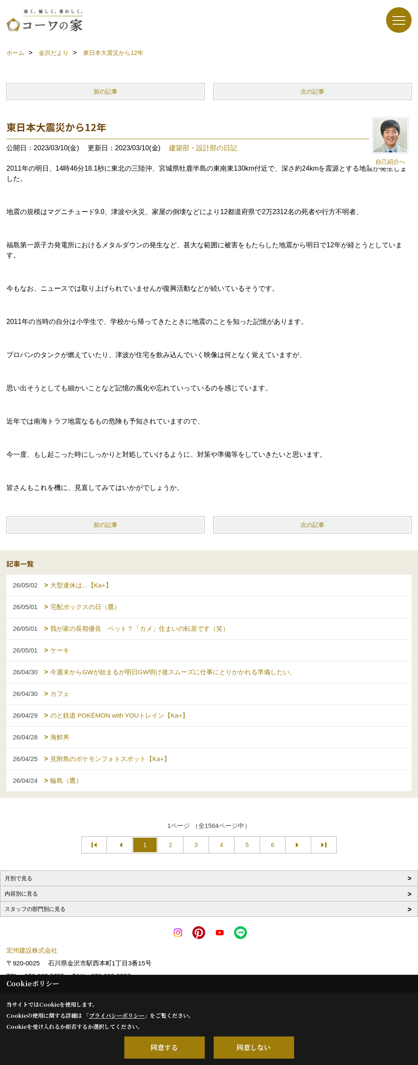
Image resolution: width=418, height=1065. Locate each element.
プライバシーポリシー (116, 1015)
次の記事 (312, 91)
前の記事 (105, 91)
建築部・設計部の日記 (203, 148)
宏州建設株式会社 (31, 950)
